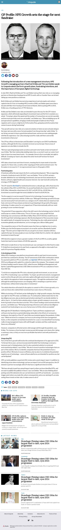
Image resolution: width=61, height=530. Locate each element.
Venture (28, 387)
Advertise (20, 514)
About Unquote (8, 514)
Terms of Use (53, 514)
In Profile (41, 387)
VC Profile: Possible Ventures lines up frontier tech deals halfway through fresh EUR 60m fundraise (44, 399)
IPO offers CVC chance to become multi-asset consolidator (19, 398)
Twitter (29, 520)
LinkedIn (32, 520)
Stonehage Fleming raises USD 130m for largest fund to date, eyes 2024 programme (39, 443)
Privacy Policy (23, 517)
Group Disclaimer (37, 517)
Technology (21, 387)
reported (34, 260)
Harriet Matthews (5, 70)
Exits (22, 439)
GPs (2, 10)
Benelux (14, 387)
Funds (22, 493)
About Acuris (41, 514)
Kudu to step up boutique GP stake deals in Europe (48, 417)
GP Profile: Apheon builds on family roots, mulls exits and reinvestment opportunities (15, 419)
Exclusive (34, 387)
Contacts (30, 514)
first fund (16, 186)
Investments (24, 456)
